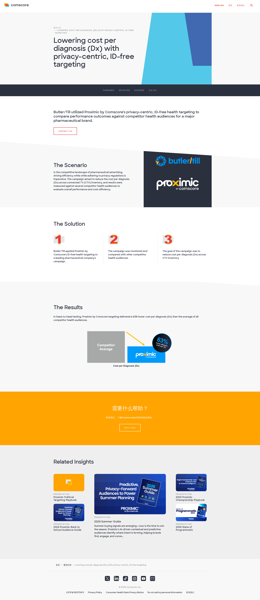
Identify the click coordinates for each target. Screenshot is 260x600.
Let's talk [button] (130, 427)
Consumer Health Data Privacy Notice (125, 591)
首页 (58, 564)
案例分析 (68, 564)
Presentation (62, 493)
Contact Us (65, 130)
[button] (219, 7)
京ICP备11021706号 (75, 591)
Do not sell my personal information (165, 591)
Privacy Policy (95, 591)
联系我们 (190, 591)
